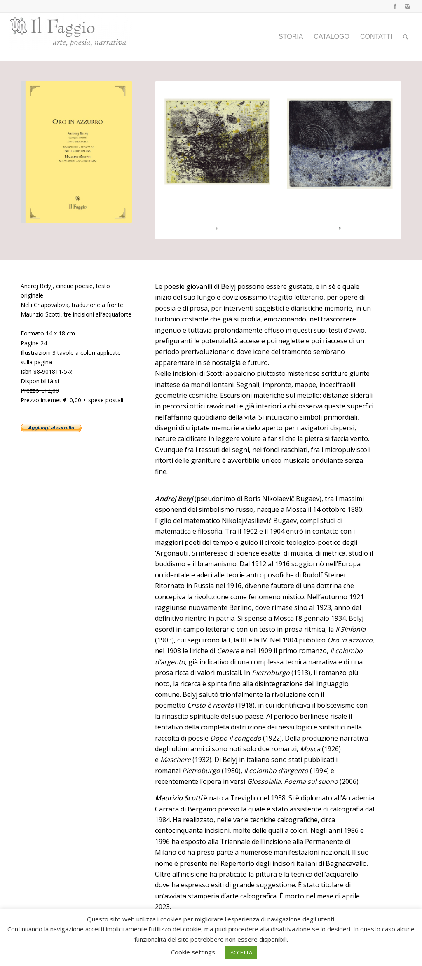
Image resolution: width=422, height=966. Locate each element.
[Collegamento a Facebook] (395, 6)
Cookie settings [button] (193, 952)
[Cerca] (406, 37)
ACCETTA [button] (241, 952)
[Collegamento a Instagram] (407, 6)
